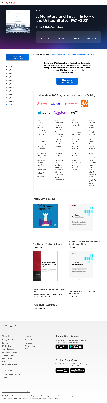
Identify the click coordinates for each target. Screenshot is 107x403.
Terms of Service (7, 398)
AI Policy (28, 349)
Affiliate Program (8, 355)
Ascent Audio (91, 38)
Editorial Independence (30, 398)
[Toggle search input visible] (104, 2)
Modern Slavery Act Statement (49, 398)
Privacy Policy (30, 346)
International (7, 370)
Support (28, 336)
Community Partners (9, 352)
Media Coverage (8, 349)
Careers (5, 343)
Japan (4, 377)
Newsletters (29, 343)
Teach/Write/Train (8, 340)
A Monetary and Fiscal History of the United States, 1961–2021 (72, 54)
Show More (10, 105)
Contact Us (29, 340)
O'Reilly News (6, 346)
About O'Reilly (8, 336)
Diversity (5, 361)
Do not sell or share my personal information (16, 392)
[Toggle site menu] (2, 2)
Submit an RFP (7, 358)
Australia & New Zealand (11, 374)
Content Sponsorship (9, 364)
